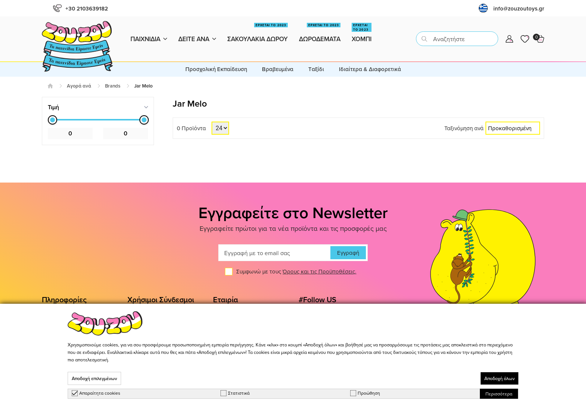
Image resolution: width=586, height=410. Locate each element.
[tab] (98, 93)
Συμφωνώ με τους (296, 258)
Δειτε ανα (197, 32)
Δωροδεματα (319, 30)
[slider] (52, 106)
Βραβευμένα (277, 55)
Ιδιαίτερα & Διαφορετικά (370, 55)
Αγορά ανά (79, 72)
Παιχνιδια (148, 32)
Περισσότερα (498, 394)
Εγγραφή (348, 240)
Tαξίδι (316, 55)
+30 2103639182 (80, 8)
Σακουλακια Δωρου (257, 30)
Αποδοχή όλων (499, 378)
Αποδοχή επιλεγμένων (94, 378)
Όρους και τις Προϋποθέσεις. (319, 258)
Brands (112, 72)
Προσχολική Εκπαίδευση (216, 55)
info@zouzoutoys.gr (518, 8)
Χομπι (361, 30)
